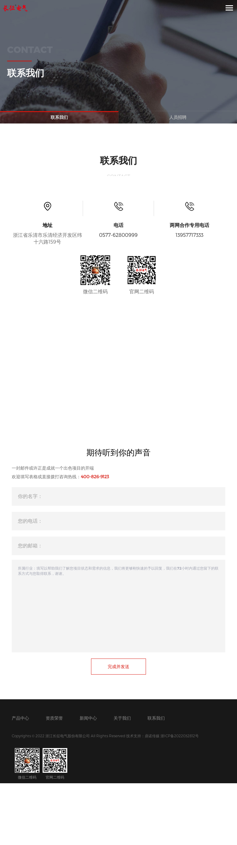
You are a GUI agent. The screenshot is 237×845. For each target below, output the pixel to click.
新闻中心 (88, 718)
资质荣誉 (54, 718)
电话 (118, 225)
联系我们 (59, 117)
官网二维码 (55, 763)
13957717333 (189, 235)
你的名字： (30, 496)
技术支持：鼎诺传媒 (143, 736)
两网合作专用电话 (189, 225)
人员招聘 (177, 117)
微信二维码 (27, 763)
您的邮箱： (30, 545)
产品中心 (20, 718)
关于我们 (122, 718)
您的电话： (30, 521)
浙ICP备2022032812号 (179, 736)
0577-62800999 (118, 235)
